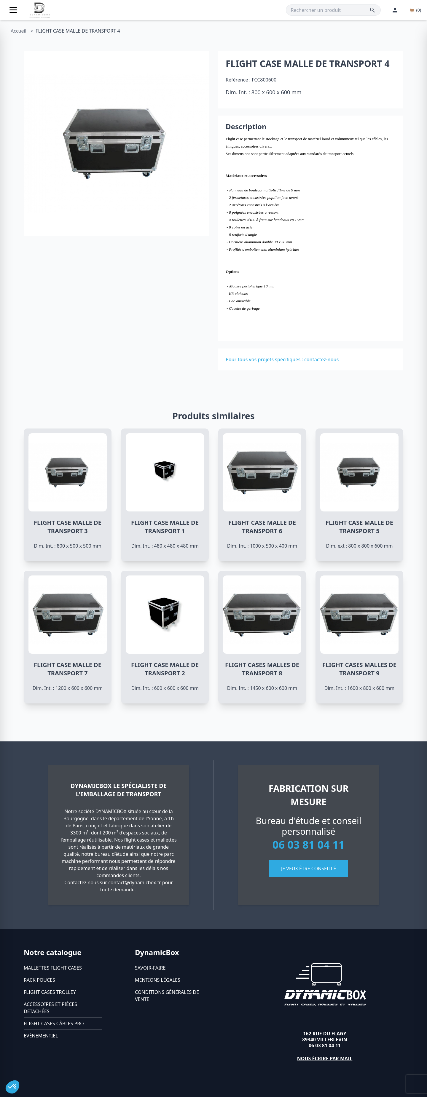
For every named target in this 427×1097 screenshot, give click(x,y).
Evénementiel (41, 1035)
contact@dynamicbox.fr (134, 882)
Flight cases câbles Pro (54, 1023)
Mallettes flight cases (53, 968)
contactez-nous (321, 359)
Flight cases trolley (50, 992)
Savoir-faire (150, 968)
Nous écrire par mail (325, 1058)
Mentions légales (157, 980)
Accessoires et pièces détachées (50, 1008)
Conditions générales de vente (167, 995)
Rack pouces (39, 980)
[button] (12, 1087)
